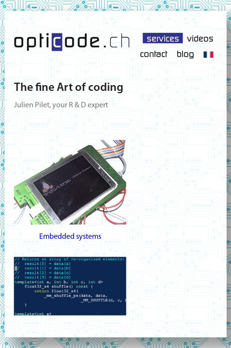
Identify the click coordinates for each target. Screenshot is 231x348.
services (163, 38)
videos (200, 38)
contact (153, 53)
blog (185, 53)
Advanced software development (70, 302)
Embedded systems (70, 190)
